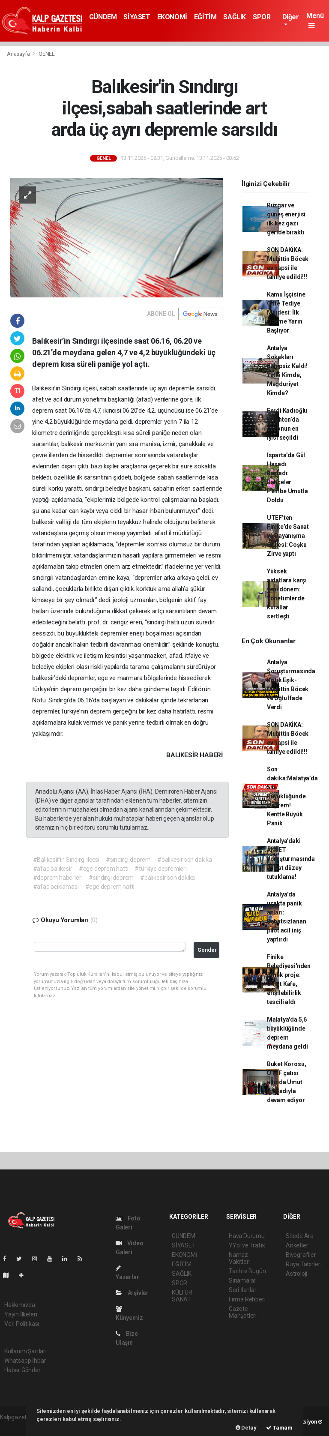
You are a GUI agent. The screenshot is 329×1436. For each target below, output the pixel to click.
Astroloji (296, 1273)
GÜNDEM (103, 17)
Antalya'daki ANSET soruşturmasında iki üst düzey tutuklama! (291, 858)
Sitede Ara (300, 1235)
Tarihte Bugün (247, 1271)
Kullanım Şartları (25, 1351)
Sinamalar (242, 1280)
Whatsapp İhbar (25, 1360)
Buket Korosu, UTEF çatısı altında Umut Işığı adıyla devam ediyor (286, 1082)
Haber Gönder (22, 1370)
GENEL (47, 54)
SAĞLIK (234, 17)
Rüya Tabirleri (303, 1264)
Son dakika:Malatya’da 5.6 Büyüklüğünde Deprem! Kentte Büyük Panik (292, 796)
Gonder (207, 950)
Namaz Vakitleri (239, 1258)
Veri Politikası (21, 1323)
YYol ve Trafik (247, 1245)
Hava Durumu (247, 1235)
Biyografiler (301, 1254)
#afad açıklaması (56, 886)
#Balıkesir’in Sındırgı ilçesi (66, 859)
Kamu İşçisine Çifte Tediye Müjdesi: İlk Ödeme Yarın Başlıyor (286, 312)
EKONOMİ (172, 17)
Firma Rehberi (247, 1299)
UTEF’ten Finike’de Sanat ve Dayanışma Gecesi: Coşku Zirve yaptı (288, 535)
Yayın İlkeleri (20, 1314)
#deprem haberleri (58, 877)
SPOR (261, 17)
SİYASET (136, 17)
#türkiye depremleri (160, 868)
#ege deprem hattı (104, 868)
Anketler (297, 1245)
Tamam (279, 1427)
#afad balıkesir (52, 868)
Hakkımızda (19, 1304)
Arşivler (132, 1292)
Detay (246, 1427)
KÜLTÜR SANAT (182, 1296)
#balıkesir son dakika (184, 859)
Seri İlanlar (243, 1289)
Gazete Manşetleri (243, 1312)
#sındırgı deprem (128, 859)
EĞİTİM (205, 17)
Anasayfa (19, 54)
